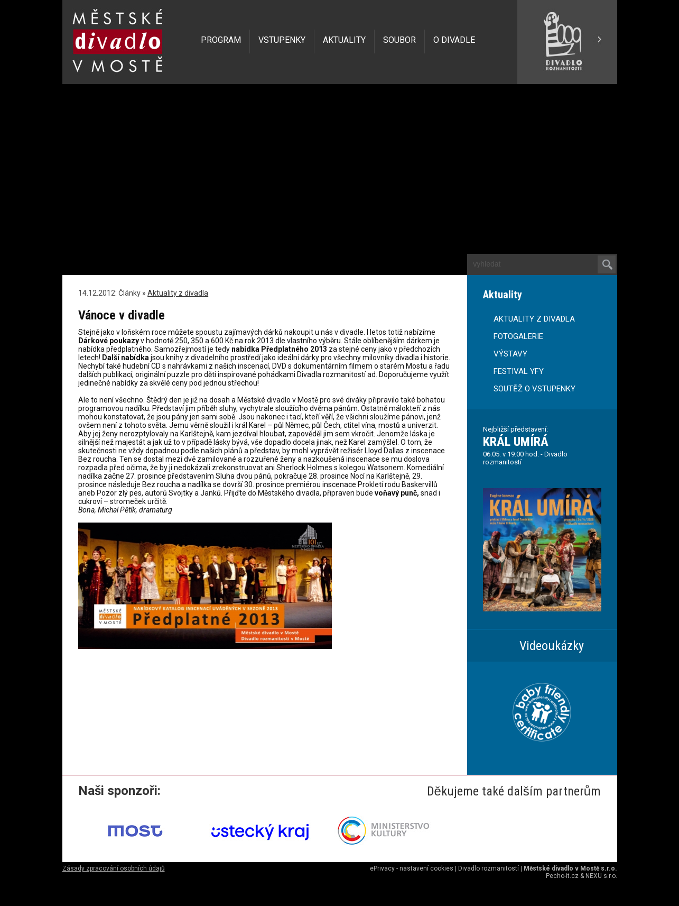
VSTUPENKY (281, 40)
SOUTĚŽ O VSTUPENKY (534, 388)
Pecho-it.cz (562, 876)
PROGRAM (221, 40)
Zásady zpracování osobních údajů (113, 868)
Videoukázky (551, 645)
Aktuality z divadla (177, 293)
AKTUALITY (344, 40)
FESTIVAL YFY (519, 371)
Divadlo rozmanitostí (488, 868)
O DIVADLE (454, 40)
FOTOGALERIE (518, 336)
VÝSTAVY (510, 354)
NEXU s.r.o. (601, 876)
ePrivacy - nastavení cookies (411, 868)
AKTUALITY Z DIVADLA (534, 319)
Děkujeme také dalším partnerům (514, 791)
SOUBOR (399, 40)
